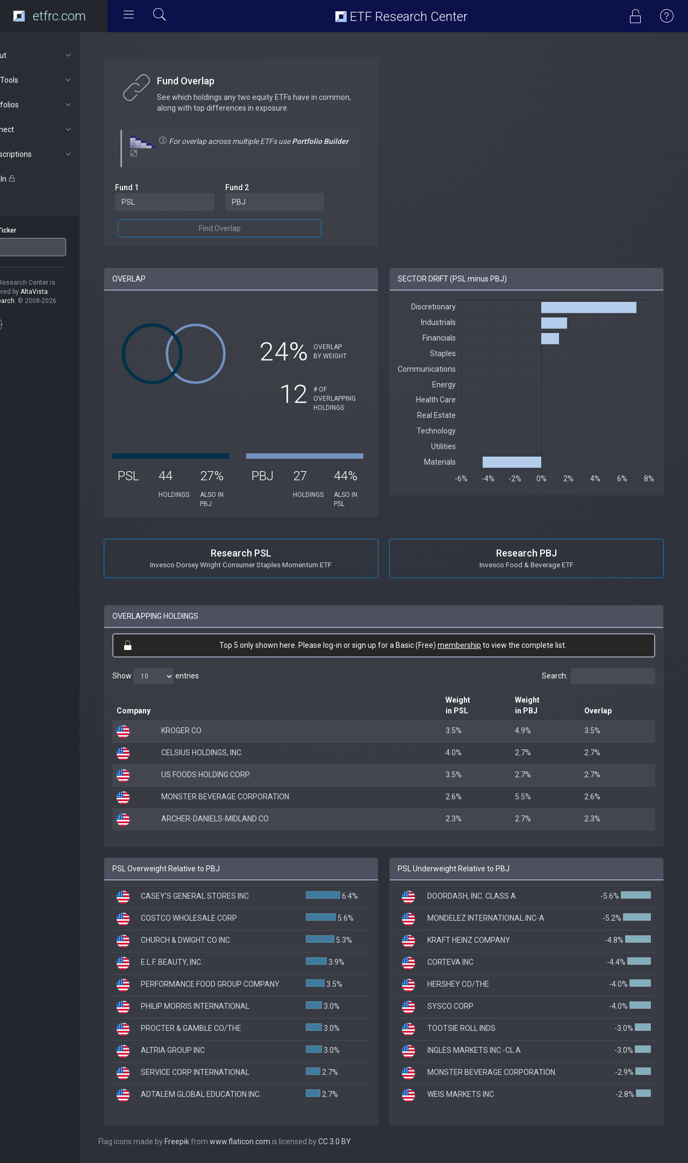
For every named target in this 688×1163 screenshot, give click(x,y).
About (57, 55)
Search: (598, 676)
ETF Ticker (28, 230)
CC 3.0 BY (362, 1141)
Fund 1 (155, 187)
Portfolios (57, 104)
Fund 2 (259, 187)
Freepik (204, 1141)
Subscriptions (57, 154)
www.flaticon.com (268, 1141)
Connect (57, 129)
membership (473, 645)
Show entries (183, 676)
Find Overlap (242, 228)
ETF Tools (57, 80)
